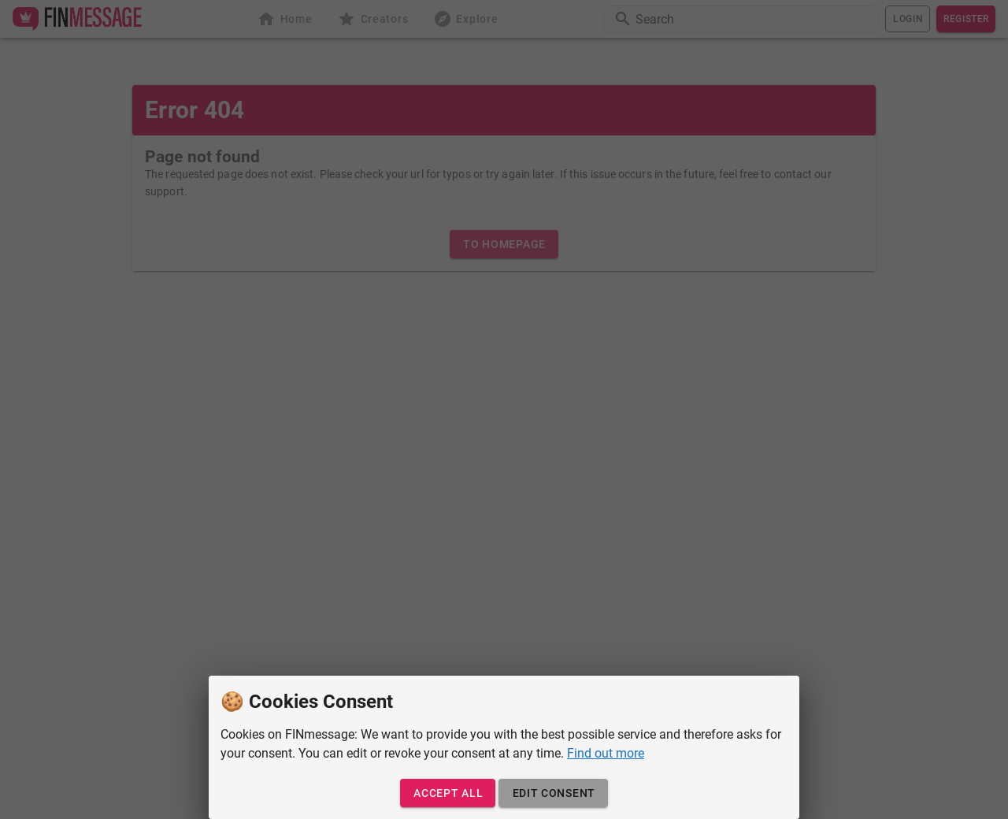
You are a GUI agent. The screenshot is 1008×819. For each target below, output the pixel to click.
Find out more (605, 753)
